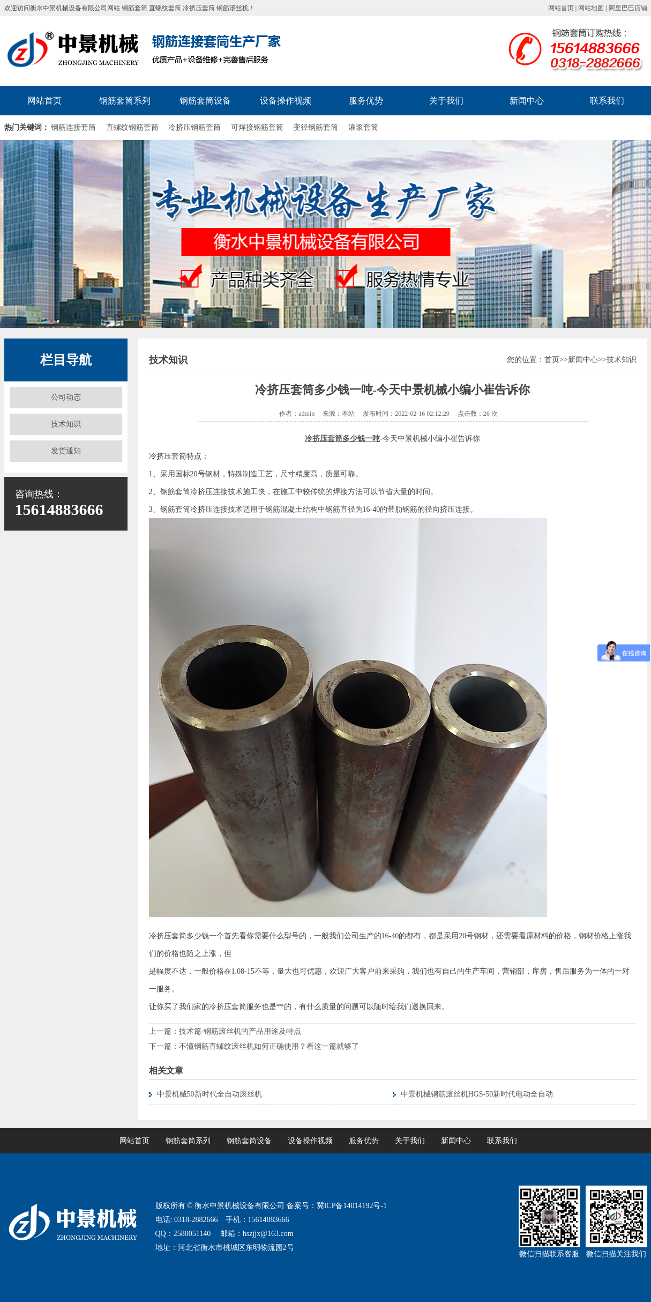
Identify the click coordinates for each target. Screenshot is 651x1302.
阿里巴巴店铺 (628, 8)
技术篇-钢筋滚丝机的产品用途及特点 (240, 1031)
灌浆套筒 (363, 127)
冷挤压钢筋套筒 (194, 127)
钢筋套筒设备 (205, 100)
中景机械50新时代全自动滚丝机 (209, 1094)
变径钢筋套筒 (315, 127)
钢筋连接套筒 (73, 127)
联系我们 (607, 100)
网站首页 (561, 8)
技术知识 (66, 424)
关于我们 (446, 100)
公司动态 (66, 397)
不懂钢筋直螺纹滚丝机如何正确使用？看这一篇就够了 (269, 1046)
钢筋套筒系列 (125, 100)
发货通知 (66, 451)
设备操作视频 (285, 100)
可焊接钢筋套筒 (257, 127)
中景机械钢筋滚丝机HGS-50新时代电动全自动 (477, 1094)
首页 (551, 360)
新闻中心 (527, 100)
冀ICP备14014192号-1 (352, 1206)
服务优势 (366, 100)
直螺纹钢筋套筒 (132, 127)
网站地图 (591, 8)
